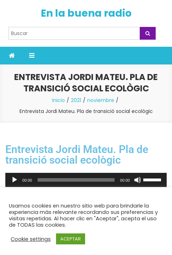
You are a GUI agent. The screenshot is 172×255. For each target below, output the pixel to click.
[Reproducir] (14, 179)
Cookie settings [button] (31, 239)
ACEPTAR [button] (70, 239)
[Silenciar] (137, 179)
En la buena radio (86, 13)
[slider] (76, 180)
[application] (86, 180)
